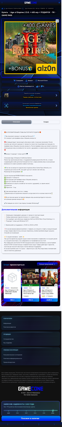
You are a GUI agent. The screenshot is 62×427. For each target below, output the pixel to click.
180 (12, 300)
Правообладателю (9, 362)
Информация (7, 323)
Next (56, 285)
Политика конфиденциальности (13, 358)
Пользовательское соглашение (13, 354)
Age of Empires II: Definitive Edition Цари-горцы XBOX (47, 292)
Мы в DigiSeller (8, 342)
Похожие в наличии (30, 418)
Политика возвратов (10, 327)
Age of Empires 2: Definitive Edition (14, 8)
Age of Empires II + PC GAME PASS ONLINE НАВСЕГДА (11, 292)
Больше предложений (47, 264)
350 (30, 300)
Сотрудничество (9, 339)
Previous (5, 285)
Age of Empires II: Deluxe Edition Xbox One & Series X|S (29, 292)
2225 (49, 300)
